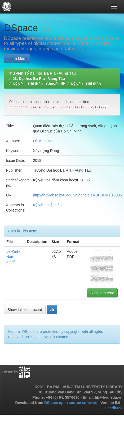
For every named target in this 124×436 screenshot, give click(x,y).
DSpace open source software (71, 403)
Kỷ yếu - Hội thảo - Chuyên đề (39, 84)
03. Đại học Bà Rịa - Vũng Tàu (39, 78)
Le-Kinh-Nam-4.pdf (13, 256)
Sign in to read (102, 293)
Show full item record (24, 310)
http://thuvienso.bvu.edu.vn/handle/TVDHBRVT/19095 (77, 195)
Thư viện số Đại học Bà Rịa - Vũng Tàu (42, 73)
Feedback (113, 408)
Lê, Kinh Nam (44, 141)
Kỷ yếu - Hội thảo (86, 84)
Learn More (16, 59)
